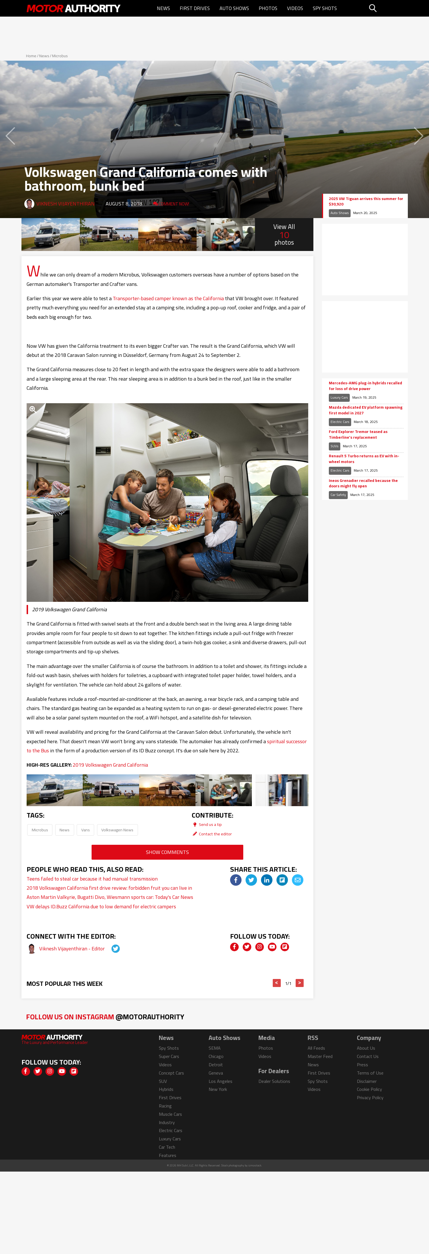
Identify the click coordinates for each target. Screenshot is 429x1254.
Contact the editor (212, 834)
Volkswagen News (117, 830)
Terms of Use (370, 1073)
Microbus (60, 56)
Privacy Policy (370, 1097)
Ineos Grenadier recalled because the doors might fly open (363, 483)
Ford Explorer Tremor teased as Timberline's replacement (358, 434)
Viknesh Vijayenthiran (65, 203)
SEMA (215, 1048)
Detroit (216, 1064)
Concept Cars (171, 1073)
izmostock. (255, 1165)
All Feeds (316, 1048)
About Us (366, 1048)
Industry (167, 1122)
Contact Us (368, 1056)
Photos (268, 8)
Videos (295, 8)
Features (167, 1155)
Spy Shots (325, 8)
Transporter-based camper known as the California (168, 298)
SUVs (335, 446)
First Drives (195, 8)
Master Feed (320, 1056)
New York (218, 1089)
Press (362, 1064)
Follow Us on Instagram (105, 1016)
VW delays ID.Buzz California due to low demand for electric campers (101, 906)
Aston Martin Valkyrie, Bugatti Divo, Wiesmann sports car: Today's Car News (110, 897)
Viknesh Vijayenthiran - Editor (72, 948)
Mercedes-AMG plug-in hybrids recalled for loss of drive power (365, 385)
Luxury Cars (339, 397)
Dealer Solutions (274, 1081)
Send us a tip (207, 824)
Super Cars (169, 1056)
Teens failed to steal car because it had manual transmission (92, 878)
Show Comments (167, 852)
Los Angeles (220, 1081)
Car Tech (167, 1147)
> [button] (299, 983)
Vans (85, 830)
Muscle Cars (170, 1114)
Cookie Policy (369, 1089)
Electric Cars (340, 421)
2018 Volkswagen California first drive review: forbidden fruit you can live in (109, 888)
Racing (165, 1105)
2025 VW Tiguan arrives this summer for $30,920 (366, 201)
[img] (236, 880)
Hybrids (166, 1089)
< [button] (276, 983)
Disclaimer (367, 1081)
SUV (163, 1081)
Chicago (216, 1056)
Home (31, 56)
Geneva (216, 1073)
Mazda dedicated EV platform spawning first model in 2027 (365, 410)
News (163, 8)
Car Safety (338, 494)
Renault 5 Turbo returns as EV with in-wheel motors (364, 458)
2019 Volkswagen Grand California (110, 765)
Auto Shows (234, 8)
